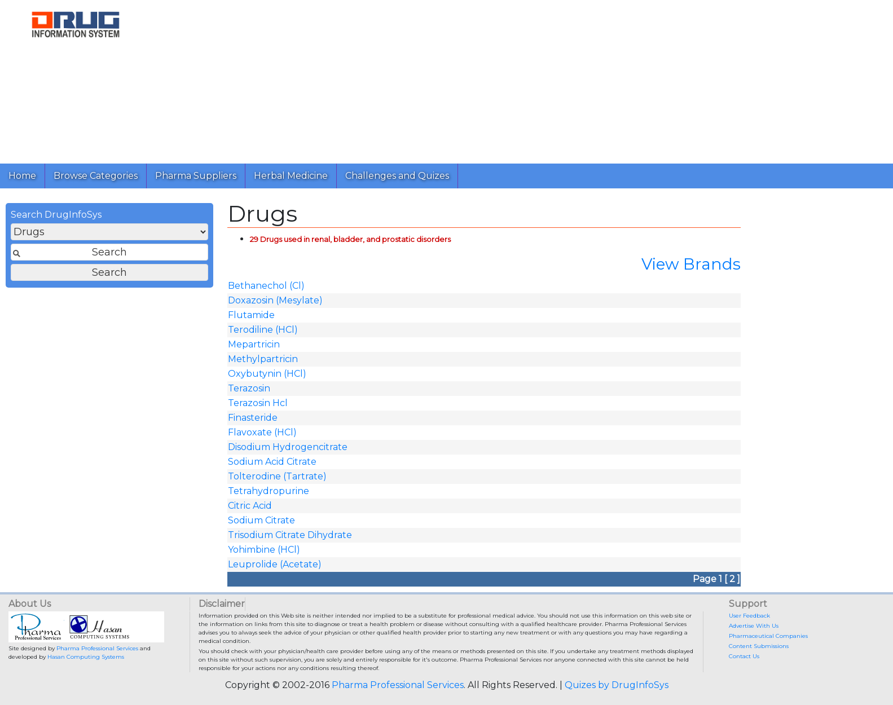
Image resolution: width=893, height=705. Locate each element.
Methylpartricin (263, 359)
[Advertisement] (489, 79)
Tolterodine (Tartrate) (277, 476)
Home (22, 175)
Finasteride (253, 417)
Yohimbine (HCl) (264, 549)
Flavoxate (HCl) (262, 432)
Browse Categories (96, 175)
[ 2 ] (732, 579)
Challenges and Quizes (397, 175)
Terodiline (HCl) (263, 329)
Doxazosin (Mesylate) (275, 300)
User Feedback (749, 615)
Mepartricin (254, 344)
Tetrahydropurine (268, 491)
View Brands (691, 264)
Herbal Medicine (291, 175)
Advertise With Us (753, 625)
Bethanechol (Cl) (266, 285)
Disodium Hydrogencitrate (287, 447)
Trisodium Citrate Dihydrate (290, 535)
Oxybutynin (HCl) (267, 373)
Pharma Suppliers (195, 175)
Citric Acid (250, 505)
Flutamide (251, 315)
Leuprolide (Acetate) (275, 564)
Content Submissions (759, 646)
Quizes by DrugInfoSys (616, 685)
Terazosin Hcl (258, 403)
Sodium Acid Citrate (272, 461)
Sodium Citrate (261, 520)
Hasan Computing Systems (85, 656)
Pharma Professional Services (97, 648)
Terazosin (249, 388)
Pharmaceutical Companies (768, 636)
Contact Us (744, 656)
